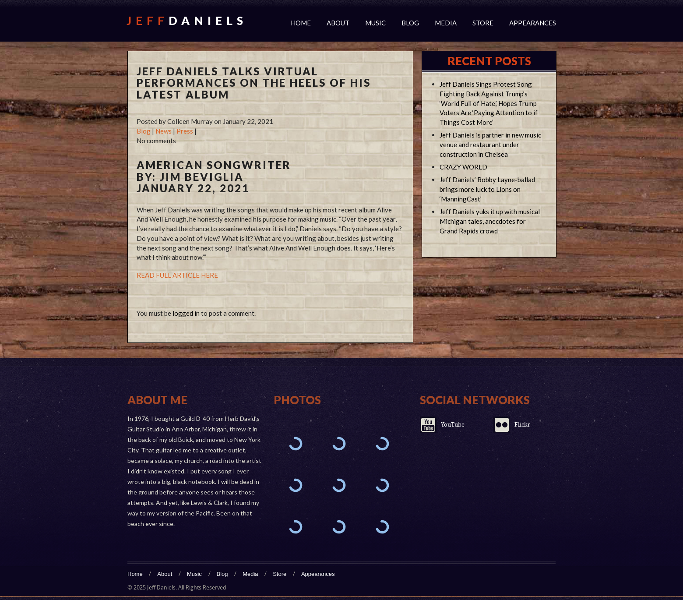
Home (301, 23)
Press (184, 131)
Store (482, 23)
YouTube (453, 424)
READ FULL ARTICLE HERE (177, 275)
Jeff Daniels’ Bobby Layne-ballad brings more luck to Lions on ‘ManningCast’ (487, 189)
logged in (186, 313)
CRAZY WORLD (463, 167)
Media (446, 23)
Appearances (532, 23)
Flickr (522, 424)
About (338, 23)
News (163, 131)
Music (375, 23)
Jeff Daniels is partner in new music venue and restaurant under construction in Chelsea (490, 144)
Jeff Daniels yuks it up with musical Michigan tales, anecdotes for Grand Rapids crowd (490, 221)
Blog (410, 23)
